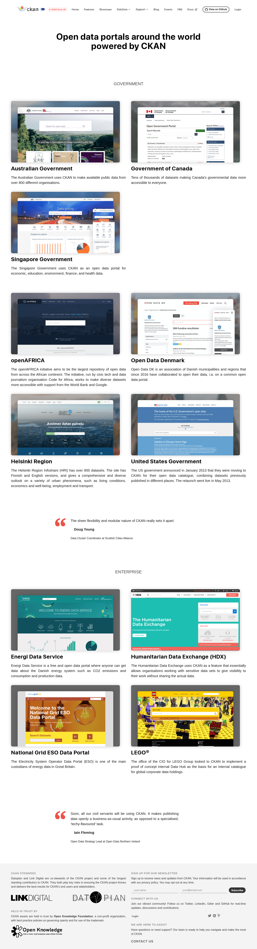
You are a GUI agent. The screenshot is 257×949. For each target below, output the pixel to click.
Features (89, 9)
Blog (156, 9)
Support (140, 9)
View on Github (216, 9)
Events (168, 9)
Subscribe (237, 890)
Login (238, 9)
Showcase (105, 9)
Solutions (122, 9)
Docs (192, 9)
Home (75, 9)
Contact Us (142, 941)
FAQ (180, 9)
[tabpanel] (128, 529)
